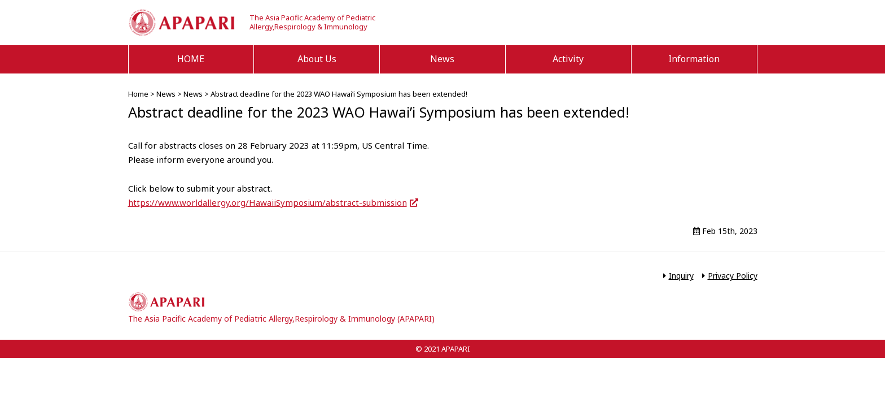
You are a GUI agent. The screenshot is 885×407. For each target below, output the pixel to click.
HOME (190, 59)
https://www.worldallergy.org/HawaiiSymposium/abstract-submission (267, 202)
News (442, 59)
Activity (568, 59)
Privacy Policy (732, 275)
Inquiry (681, 275)
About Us (316, 59)
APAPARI (183, 22)
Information (694, 59)
